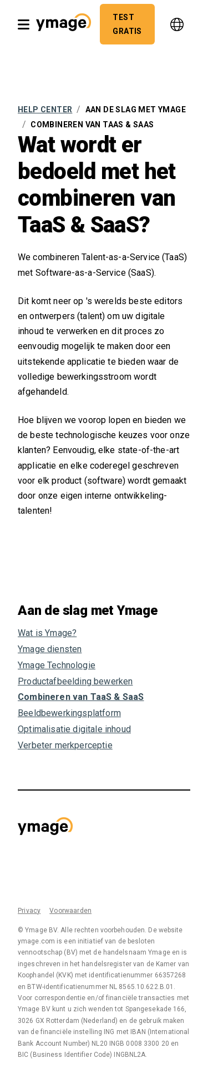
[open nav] (23, 24)
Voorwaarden (70, 911)
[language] (177, 24)
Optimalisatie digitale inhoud (74, 729)
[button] (63, 23)
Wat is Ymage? (47, 633)
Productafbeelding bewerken (75, 681)
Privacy (29, 911)
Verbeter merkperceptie (65, 745)
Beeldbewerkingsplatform (69, 713)
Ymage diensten (50, 649)
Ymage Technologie (56, 665)
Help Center (45, 109)
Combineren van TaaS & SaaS (81, 697)
